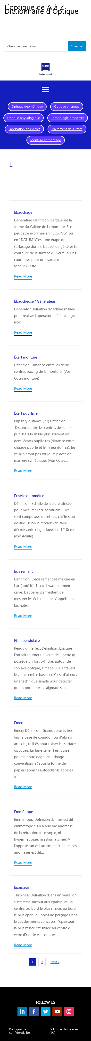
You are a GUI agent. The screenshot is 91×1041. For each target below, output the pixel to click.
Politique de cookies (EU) (64, 1031)
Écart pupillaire (26, 413)
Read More (23, 276)
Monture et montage (45, 140)
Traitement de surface (67, 129)
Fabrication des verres (24, 129)
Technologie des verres (67, 118)
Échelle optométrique (31, 495)
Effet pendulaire (27, 640)
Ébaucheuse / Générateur (34, 301)
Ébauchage (23, 212)
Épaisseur (21, 887)
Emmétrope (23, 811)
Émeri (18, 722)
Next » (54, 962)
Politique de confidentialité (19, 1031)
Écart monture (25, 356)
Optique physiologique (23, 118)
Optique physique (66, 106)
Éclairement (23, 571)
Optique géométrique (27, 106)
